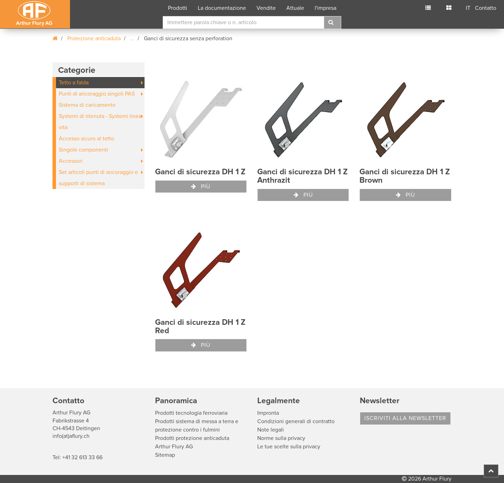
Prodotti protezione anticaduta (192, 438)
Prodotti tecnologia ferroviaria (191, 413)
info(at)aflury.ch (71, 436)
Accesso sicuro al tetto (86, 138)
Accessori (71, 161)
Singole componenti (83, 149)
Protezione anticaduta (94, 38)
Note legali (270, 429)
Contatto (485, 8)
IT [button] (468, 8)
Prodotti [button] (177, 8)
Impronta (268, 413)
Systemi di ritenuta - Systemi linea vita (100, 122)
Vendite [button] (266, 8)
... (132, 38)
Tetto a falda (74, 82)
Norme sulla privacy (281, 438)
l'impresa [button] (325, 8)
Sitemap (165, 454)
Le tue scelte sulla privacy (288, 446)
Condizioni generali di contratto (296, 421)
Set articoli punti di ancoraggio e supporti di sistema (98, 178)
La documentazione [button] (222, 8)
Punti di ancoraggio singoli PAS (97, 93)
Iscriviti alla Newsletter (405, 418)
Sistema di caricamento (87, 105)
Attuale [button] (295, 8)
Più (200, 186)
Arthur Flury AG (174, 446)
